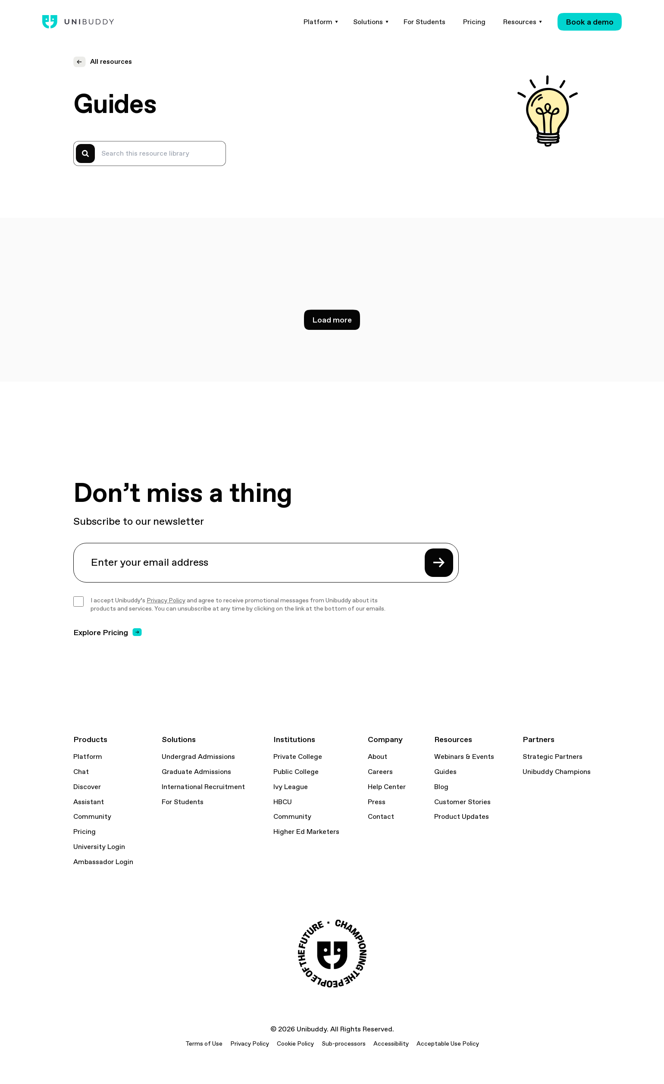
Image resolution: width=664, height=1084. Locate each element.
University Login (99, 847)
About (377, 757)
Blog (441, 787)
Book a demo (590, 21)
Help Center (387, 787)
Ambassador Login (103, 862)
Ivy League (290, 787)
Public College (296, 772)
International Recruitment (203, 787)
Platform (87, 757)
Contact (381, 817)
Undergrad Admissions (198, 757)
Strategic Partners (553, 757)
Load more (332, 319)
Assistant (88, 802)
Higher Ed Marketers (306, 832)
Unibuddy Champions (557, 772)
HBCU (282, 802)
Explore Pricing (107, 632)
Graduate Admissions (196, 772)
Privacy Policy (166, 600)
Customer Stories (462, 802)
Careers (380, 772)
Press (376, 802)
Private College (297, 757)
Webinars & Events (464, 757)
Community (92, 817)
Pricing (84, 832)
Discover (87, 787)
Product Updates (461, 817)
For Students (183, 802)
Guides (445, 772)
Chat (81, 772)
